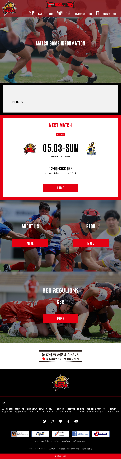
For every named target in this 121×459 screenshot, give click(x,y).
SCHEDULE (49, 14)
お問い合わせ (87, 449)
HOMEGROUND (80, 14)
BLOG (90, 14)
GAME (40, 14)
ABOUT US (69, 13)
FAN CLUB (98, 13)
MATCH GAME (31, 13)
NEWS (35, 410)
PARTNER (106, 14)
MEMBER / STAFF (59, 13)
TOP (24, 14)
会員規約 (52, 449)
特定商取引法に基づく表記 (69, 449)
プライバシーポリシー (37, 449)
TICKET (115, 14)
